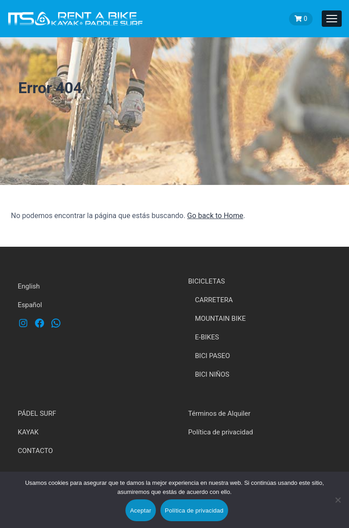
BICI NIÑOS (212, 374)
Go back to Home (215, 215)
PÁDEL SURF (37, 413)
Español (30, 305)
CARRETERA (214, 300)
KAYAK (28, 432)
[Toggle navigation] (332, 18)
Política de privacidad (220, 432)
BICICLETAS (206, 281)
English (29, 286)
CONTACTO (35, 451)
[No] (337, 506)
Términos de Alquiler (219, 413)
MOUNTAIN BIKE (220, 318)
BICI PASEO (212, 356)
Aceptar (140, 510)
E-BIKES (207, 337)
